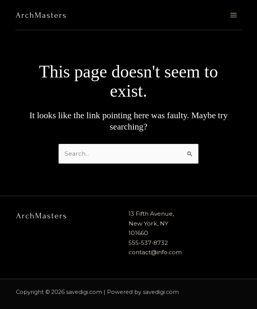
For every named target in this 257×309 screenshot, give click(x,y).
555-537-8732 (148, 242)
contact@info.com (155, 252)
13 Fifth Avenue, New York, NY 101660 (151, 223)
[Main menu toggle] (233, 15)
